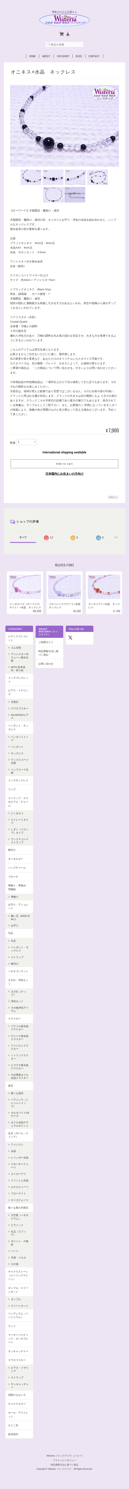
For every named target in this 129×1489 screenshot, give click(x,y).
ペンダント (16, 749)
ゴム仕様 (15, 650)
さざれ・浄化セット (18, 985)
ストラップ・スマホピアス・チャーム (18, 805)
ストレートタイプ (19, 824)
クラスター (14, 1021)
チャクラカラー (16, 1406)
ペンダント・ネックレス (18, 730)
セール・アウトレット (18, 1417)
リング (11, 792)
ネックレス (16, 756)
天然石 (14, 704)
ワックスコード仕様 (19, 764)
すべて (23, 536)
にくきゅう (16, 816)
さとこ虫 (13, 1428)
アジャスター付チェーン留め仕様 (19, 660)
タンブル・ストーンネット (18, 1293)
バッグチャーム (16, 870)
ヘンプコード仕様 (19, 774)
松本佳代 (13, 1437)
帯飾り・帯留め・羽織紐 (18, 890)
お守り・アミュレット (18, 909)
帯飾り (14, 900)
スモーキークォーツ (19, 1169)
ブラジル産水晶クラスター (19, 1031)
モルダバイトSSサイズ (19, 1117)
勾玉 (10, 936)
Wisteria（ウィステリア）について (64, 1457)
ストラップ (16, 960)
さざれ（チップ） (18, 996)
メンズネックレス (18, 783)
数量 (12, 442)
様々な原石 (16, 1096)
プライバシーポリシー (64, 1462)
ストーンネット (19, 1308)
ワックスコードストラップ (19, 844)
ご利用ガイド (45, 645)
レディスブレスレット (18, 641)
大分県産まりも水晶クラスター (19, 1079)
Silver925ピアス (19, 719)
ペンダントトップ (19, 741)
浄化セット (16, 1004)
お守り (14, 928)
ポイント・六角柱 (19, 1246)
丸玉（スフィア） (18, 1236)
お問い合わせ (45, 666)
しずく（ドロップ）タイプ (19, 834)
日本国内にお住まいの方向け (64, 473)
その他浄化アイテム (19, 1012)
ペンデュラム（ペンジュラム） (18, 1318)
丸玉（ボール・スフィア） (18, 1138)
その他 (14, 1267)
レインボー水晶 (19, 1160)
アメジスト (16, 1147)
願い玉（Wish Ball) (19, 920)
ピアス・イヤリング (18, 695)
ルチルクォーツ (19, 1190)
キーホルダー (15, 862)
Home (32, 55)
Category (63, 55)
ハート (14, 1254)
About (46, 55)
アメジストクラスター (19, 1050)
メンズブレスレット (18, 683)
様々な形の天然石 (18, 1210)
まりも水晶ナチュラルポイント (19, 1127)
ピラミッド (16, 1228)
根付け (11, 853)
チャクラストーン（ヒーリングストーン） (18, 1278)
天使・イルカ (18, 1260)
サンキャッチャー (18, 1354)
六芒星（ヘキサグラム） (19, 1220)
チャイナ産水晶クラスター (19, 1040)
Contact (94, 55)
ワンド (11, 1329)
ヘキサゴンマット (18, 974)
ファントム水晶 (19, 1183)
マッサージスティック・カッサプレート (18, 1342)
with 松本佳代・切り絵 (17, 672)
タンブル (15, 1302)
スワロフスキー (19, 711)
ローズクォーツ (19, 1203)
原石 (10, 1088)
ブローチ (13, 879)
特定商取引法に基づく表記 (48, 656)
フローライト (18, 1196)
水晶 (12, 1154)
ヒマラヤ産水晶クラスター (19, 1070)
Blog (79, 55)
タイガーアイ (18, 1177)
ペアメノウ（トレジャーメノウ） (19, 1105)
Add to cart (64, 463)
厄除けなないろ (16, 1398)
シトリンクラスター (19, 1060)
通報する (113, 496)
